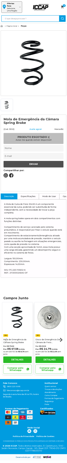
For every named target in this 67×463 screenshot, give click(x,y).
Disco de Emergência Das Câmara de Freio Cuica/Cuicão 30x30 (48, 342)
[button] (61, 340)
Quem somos (50, 386)
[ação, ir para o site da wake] (47, 457)
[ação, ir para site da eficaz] (37, 457)
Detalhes (17, 359)
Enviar (33, 164)
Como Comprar (51, 395)
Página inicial (12, 26)
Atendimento (50, 392)
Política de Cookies (45, 436)
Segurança (49, 401)
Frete (47, 404)
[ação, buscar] (62, 18)
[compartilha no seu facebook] (11, 177)
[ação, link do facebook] (29, 431)
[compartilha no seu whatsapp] (6, 176)
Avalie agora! (35, 129)
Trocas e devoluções (53, 389)
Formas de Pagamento (54, 398)
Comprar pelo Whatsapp (18, 369)
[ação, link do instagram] (35, 431)
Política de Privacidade (23, 436)
